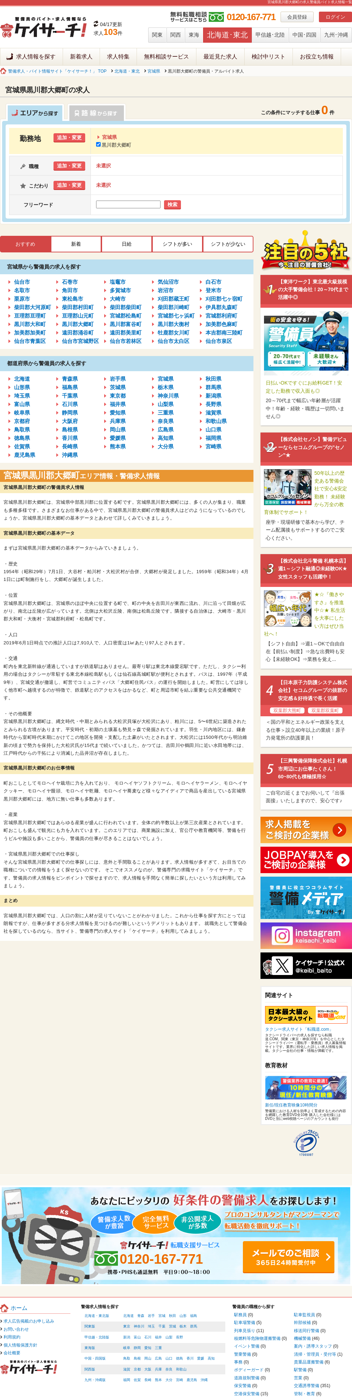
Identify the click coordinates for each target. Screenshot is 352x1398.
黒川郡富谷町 (126, 324)
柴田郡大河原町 (32, 307)
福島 (193, 1316)
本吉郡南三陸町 (224, 333)
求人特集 (118, 57)
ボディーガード (249, 1369)
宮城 (161, 1316)
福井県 (118, 404)
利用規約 (12, 1337)
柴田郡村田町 (78, 307)
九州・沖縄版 (95, 1380)
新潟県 (213, 396)
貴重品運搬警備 (308, 1362)
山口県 (213, 430)
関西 (175, 35)
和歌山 (181, 1369)
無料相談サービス (166, 57)
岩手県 (118, 379)
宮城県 (153, 71)
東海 (194, 35)
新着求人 (81, 57)
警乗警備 (242, 1354)
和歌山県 (216, 421)
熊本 (158, 1380)
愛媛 (200, 1358)
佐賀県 (22, 446)
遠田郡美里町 (126, 333)
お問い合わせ (16, 1329)
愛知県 (118, 413)
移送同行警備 (306, 1330)
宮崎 (179, 1380)
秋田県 (213, 379)
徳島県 (22, 438)
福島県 (70, 387)
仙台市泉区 (219, 341)
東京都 (118, 396)
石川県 (70, 404)
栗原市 (22, 299)
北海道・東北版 (96, 1316)
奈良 (168, 1369)
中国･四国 (304, 35)
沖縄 (204, 1380)
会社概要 (12, 1352)
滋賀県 (213, 413)
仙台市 (22, 282)
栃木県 (166, 387)
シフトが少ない (228, 244)
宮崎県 (213, 446)
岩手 (151, 1316)
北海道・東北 (127, 71)
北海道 (22, 379)
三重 (158, 1348)
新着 (76, 244)
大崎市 (118, 299)
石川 (147, 1337)
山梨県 (166, 404)
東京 (126, 1326)
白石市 (213, 282)
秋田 (172, 1316)
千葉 (161, 1326)
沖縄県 (70, 455)
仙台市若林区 (126, 341)
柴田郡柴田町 (126, 307)
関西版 (89, 1369)
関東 (157, 35)
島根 (137, 1358)
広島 (158, 1358)
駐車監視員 (304, 1314)
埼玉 (151, 1326)
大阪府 (70, 421)
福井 (158, 1337)
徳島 (179, 1358)
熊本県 (118, 446)
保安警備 (242, 1385)
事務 (238, 1362)
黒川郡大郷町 (113, 145)
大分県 (166, 446)
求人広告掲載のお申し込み (29, 1321)
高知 (211, 1358)
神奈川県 (168, 396)
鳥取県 (22, 430)
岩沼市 (166, 290)
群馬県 (213, 387)
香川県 (70, 438)
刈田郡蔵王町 (173, 299)
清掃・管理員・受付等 (315, 1354)
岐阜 (126, 1348)
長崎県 (70, 446)
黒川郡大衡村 (173, 324)
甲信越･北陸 (270, 35)
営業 (298, 1377)
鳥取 (126, 1358)
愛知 (147, 1348)
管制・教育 (304, 1393)
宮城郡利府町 (221, 316)
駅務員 (240, 1314)
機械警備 (302, 1338)
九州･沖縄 (336, 35)
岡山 (147, 1358)
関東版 (89, 1326)
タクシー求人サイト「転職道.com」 (299, 1029)
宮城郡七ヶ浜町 (176, 316)
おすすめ (25, 244)
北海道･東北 (227, 35)
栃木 (183, 1326)
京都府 (22, 421)
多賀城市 (120, 290)
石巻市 (70, 282)
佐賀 (137, 1380)
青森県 (70, 379)
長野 (179, 1337)
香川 (190, 1358)
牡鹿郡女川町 (173, 333)
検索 (172, 204)
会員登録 (297, 17)
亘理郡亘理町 (30, 316)
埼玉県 (22, 396)
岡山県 (118, 430)
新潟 (126, 1337)
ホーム (19, 1308)
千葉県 (70, 396)
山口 (168, 1358)
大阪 (147, 1369)
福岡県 (213, 438)
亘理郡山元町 (78, 316)
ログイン (335, 17)
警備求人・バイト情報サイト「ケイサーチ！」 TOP (57, 71)
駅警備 (300, 1369)
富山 (137, 1337)
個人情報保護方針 (20, 1345)
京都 (137, 1369)
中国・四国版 (95, 1358)
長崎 (147, 1380)
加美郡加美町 (30, 333)
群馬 (193, 1326)
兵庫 (158, 1369)
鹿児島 (192, 1380)
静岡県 (70, 413)
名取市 (22, 290)
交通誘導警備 (306, 1385)
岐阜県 (22, 413)
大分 (168, 1380)
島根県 (70, 430)
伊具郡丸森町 (221, 307)
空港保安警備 (246, 1393)
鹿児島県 (24, 455)
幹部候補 (302, 1322)
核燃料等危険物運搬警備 (257, 1338)
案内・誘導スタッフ (313, 1346)
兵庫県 (118, 421)
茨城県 (118, 387)
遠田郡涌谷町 (78, 333)
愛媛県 (118, 438)
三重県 (166, 413)
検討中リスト (268, 57)
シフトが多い (177, 244)
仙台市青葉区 (30, 341)
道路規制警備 (246, 1377)
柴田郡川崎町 (173, 307)
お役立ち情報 (317, 57)
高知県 (166, 438)
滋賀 (126, 1369)
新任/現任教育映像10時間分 (291, 1105)
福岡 (126, 1380)
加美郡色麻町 (221, 324)
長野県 (213, 404)
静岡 (137, 1348)
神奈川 (139, 1326)
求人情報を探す (36, 57)
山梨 (168, 1337)
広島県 (166, 430)
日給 (127, 244)
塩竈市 (118, 282)
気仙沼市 (168, 282)
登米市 (213, 290)
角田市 (70, 290)
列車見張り (244, 1330)
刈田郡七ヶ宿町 (224, 299)
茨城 (172, 1326)
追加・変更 (69, 137)
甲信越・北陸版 (96, 1337)
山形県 (22, 387)
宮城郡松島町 (126, 316)
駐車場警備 (244, 1322)
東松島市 (72, 299)
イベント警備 (246, 1346)
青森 (140, 1316)
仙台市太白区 (173, 341)
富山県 (22, 404)
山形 (183, 1316)
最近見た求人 (220, 57)
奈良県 (166, 421)
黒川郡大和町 (30, 324)
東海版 (89, 1348)
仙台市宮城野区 (80, 341)
